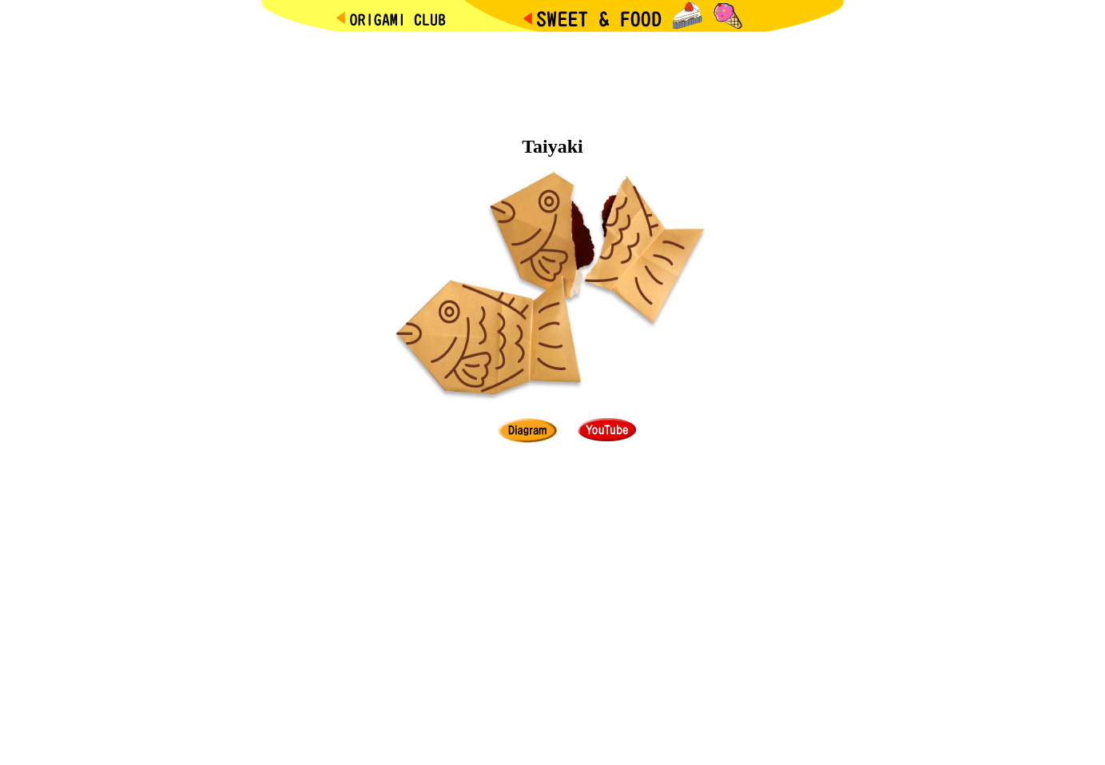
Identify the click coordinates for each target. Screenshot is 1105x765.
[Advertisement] (553, 81)
